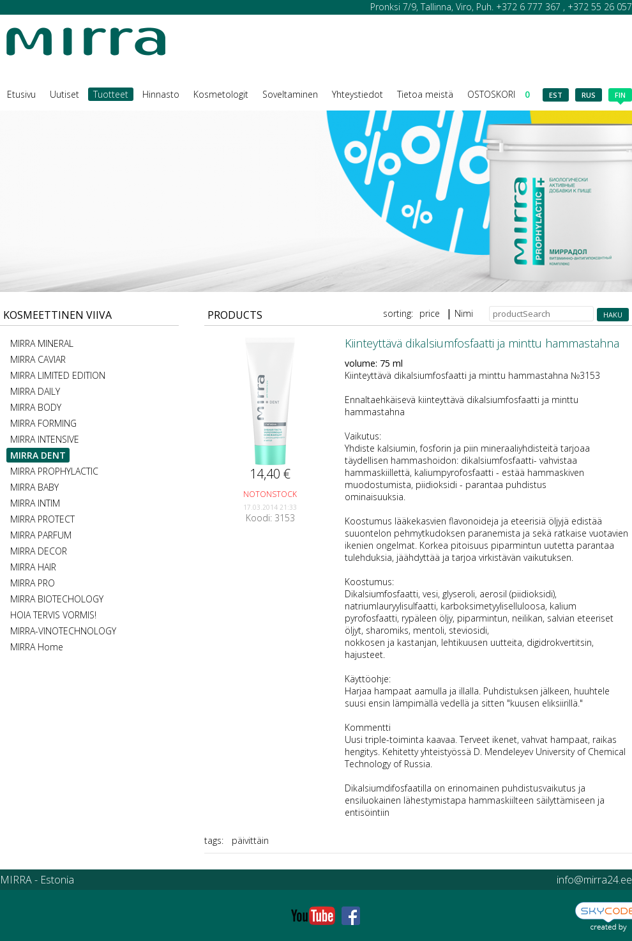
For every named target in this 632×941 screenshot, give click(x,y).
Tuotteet (110, 94)
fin (620, 96)
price (429, 313)
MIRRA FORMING (43, 423)
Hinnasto (160, 94)
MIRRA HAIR (33, 567)
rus (589, 95)
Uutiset (64, 94)
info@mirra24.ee (594, 880)
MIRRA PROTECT (42, 519)
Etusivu (21, 94)
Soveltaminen (290, 94)
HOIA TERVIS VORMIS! (53, 615)
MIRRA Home (36, 647)
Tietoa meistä (425, 94)
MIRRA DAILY (35, 391)
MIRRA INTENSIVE (44, 439)
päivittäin (250, 840)
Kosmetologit (220, 94)
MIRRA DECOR (38, 551)
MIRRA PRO (32, 583)
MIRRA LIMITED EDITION (57, 375)
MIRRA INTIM (35, 503)
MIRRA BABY (34, 487)
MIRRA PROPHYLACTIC (54, 471)
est (555, 95)
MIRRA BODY (35, 407)
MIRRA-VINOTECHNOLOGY (63, 631)
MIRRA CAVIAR (38, 359)
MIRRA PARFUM (40, 535)
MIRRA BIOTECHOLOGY (56, 599)
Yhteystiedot (357, 94)
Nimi (464, 313)
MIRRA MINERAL (41, 343)
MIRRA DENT (38, 455)
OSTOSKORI (498, 94)
